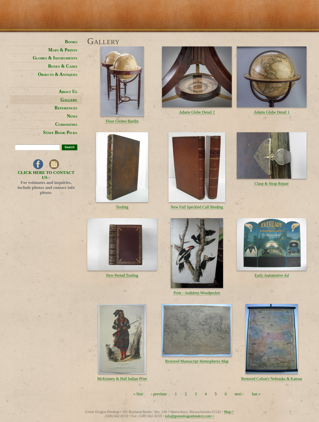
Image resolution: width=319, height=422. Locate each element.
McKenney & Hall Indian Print (122, 379)
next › (239, 394)
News (72, 116)
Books (71, 41)
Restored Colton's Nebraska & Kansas (271, 379)
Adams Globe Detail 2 (197, 112)
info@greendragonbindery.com (189, 416)
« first (138, 394)
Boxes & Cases (62, 66)
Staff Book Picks (60, 132)
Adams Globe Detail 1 (272, 112)
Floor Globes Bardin (122, 121)
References (66, 107)
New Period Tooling (122, 275)
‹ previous (159, 394)
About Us (68, 91)
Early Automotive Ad (272, 275)
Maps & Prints (62, 49)
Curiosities (66, 124)
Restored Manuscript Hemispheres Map (197, 361)
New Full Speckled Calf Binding (197, 207)
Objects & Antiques (57, 74)
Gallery (68, 99)
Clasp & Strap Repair (271, 183)
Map (229, 412)
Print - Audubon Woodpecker (196, 293)
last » (256, 394)
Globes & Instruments (55, 57)
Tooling (122, 207)
